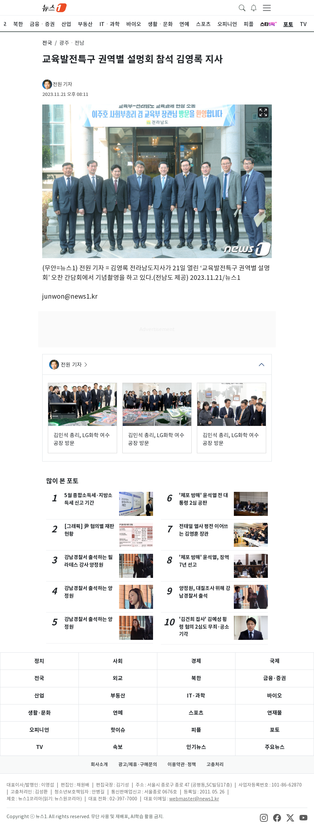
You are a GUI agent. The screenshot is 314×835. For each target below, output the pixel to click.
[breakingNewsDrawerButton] (253, 7)
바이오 (274, 695)
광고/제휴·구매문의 (137, 764)
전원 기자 (62, 84)
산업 (39, 695)
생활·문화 (39, 712)
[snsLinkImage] (264, 817)
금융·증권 (274, 678)
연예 (118, 712)
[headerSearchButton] (242, 7)
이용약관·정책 (182, 764)
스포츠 (196, 712)
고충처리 (215, 764)
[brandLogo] (54, 7)
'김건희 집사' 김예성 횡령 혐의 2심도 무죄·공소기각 (204, 627)
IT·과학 (196, 695)
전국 (39, 678)
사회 (118, 661)
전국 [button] (47, 43)
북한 (196, 678)
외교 (118, 678)
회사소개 (99, 764)
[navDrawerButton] (267, 7)
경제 (196, 661)
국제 (275, 661)
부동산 (117, 695)
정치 (39, 661)
